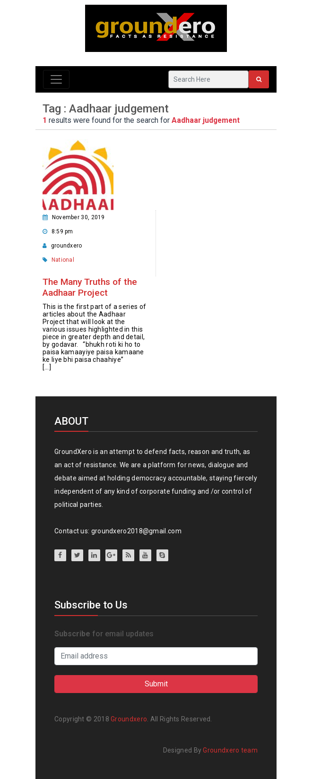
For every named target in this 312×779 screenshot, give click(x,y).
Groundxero (129, 719)
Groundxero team (230, 750)
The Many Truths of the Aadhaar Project (90, 287)
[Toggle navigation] (56, 79)
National (63, 260)
